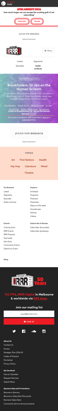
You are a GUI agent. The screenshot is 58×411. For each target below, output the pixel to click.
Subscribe (22, 21)
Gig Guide (8, 238)
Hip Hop (15, 166)
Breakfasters (10, 105)
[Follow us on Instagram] (44, 332)
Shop (6, 259)
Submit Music (9, 382)
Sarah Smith (23, 105)
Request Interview (11, 378)
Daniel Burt (14, 109)
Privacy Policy (10, 363)
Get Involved (9, 370)
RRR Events (9, 231)
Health (43, 159)
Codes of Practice (11, 356)
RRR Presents (9, 234)
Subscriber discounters (39, 227)
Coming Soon (9, 227)
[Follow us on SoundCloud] (33, 331)
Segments (38, 61)
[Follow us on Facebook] (23, 332)
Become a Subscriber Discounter (17, 396)
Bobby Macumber (29, 109)
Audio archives (38, 67)
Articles (33, 212)
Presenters (34, 202)
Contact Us (8, 345)
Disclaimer (8, 360)
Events (7, 223)
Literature (30, 166)
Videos (33, 216)
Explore (33, 187)
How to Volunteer (11, 374)
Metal (44, 166)
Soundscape (35, 209)
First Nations (27, 159)
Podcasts (34, 198)
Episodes (20, 65)
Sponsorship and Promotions (17, 388)
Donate (37, 21)
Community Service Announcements (19, 403)
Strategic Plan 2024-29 (13, 352)
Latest (20, 61)
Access (7, 348)
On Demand (9, 187)
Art (13, 159)
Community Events (12, 245)
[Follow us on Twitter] (14, 331)
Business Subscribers (12, 400)
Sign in (45, 117)
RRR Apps (40, 298)
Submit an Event (11, 248)
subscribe (26, 120)
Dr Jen (49, 105)
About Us (8, 341)
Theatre (29, 172)
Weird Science (37, 105)
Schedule (34, 191)
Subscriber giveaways (39, 231)
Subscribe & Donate (39, 223)
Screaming (44, 109)
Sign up (29, 322)
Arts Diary (8, 241)
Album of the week (38, 205)
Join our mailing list (29, 307)
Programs (34, 195)
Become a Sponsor (12, 392)
